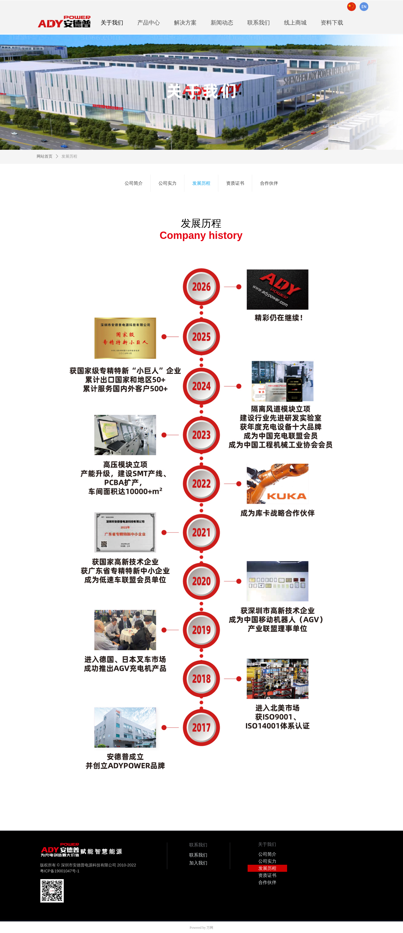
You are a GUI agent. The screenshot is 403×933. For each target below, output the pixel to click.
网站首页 (44, 156)
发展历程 (69, 156)
